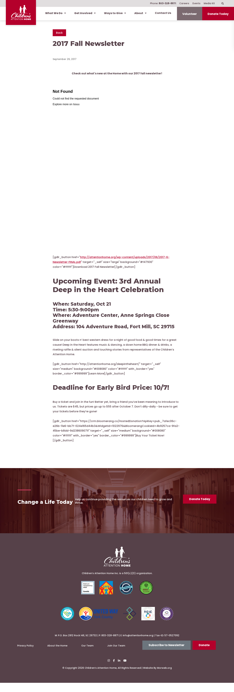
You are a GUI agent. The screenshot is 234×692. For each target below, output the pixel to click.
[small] (109, 669)
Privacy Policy (25, 654)
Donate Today (218, 14)
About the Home (57, 654)
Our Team (87, 654)
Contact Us (163, 13)
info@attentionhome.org (138, 644)
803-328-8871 (109, 644)
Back (59, 33)
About (140, 13)
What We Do (55, 13)
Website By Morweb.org (157, 677)
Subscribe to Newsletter (166, 654)
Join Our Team (116, 654)
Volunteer (189, 14)
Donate (204, 654)
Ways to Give (115, 13)
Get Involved (85, 13)
